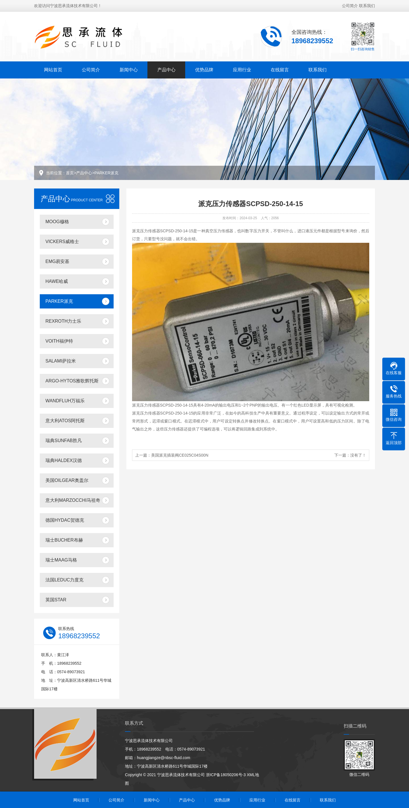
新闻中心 (129, 68)
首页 (70, 173)
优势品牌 (204, 68)
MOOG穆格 (57, 221)
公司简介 (350, 4)
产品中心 (166, 68)
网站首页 (53, 68)
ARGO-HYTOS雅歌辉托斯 (72, 380)
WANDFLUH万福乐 (65, 400)
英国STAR (55, 599)
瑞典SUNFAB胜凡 (63, 440)
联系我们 (367, 4)
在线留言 (280, 68)
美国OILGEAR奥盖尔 (66, 480)
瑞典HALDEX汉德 (63, 460)
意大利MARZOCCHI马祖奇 (72, 500)
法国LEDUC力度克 (64, 579)
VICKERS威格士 (62, 241)
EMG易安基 (57, 261)
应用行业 (242, 68)
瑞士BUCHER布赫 (64, 540)
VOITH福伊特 (59, 341)
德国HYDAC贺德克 (64, 520)
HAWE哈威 (56, 281)
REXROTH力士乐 (63, 321)
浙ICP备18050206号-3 (226, 774)
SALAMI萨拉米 (60, 361)
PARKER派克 (106, 173)
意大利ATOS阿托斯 (65, 420)
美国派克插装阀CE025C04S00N (179, 455)
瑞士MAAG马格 (61, 560)
